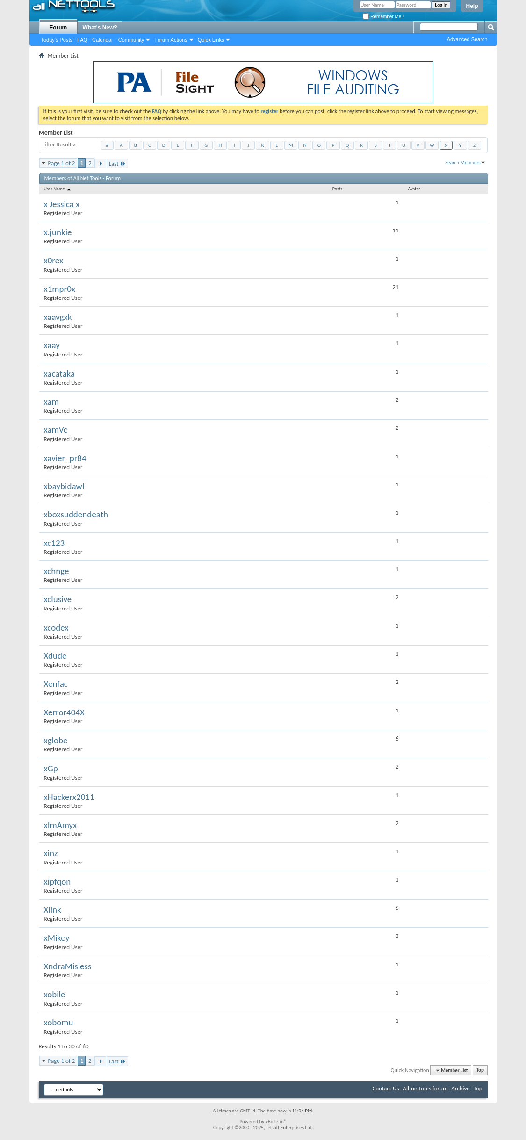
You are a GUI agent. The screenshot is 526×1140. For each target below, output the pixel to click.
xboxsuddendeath (76, 514)
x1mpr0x (60, 288)
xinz (51, 853)
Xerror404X (64, 712)
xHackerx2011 (69, 796)
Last (117, 163)
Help (472, 6)
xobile (54, 994)
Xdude (55, 655)
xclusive (58, 599)
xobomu (58, 1022)
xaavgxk (58, 317)
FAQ (82, 40)
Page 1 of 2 (61, 163)
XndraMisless (68, 966)
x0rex (54, 260)
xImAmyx (60, 825)
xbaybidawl (64, 486)
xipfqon (57, 881)
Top (480, 1070)
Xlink (52, 909)
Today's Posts (57, 40)
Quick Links (211, 40)
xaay (52, 345)
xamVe (56, 429)
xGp (51, 768)
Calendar (102, 40)
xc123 (54, 542)
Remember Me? (383, 16)
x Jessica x (62, 204)
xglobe (56, 740)
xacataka (59, 373)
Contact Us (385, 1088)
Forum (58, 27)
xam (51, 401)
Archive (460, 1088)
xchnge (56, 571)
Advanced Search (467, 39)
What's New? (100, 27)
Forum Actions (170, 40)
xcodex (56, 627)
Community (131, 40)
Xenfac (56, 683)
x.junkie (58, 232)
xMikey (57, 937)
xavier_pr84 (65, 458)
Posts (337, 189)
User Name (58, 189)
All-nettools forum (425, 1088)
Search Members (462, 163)
